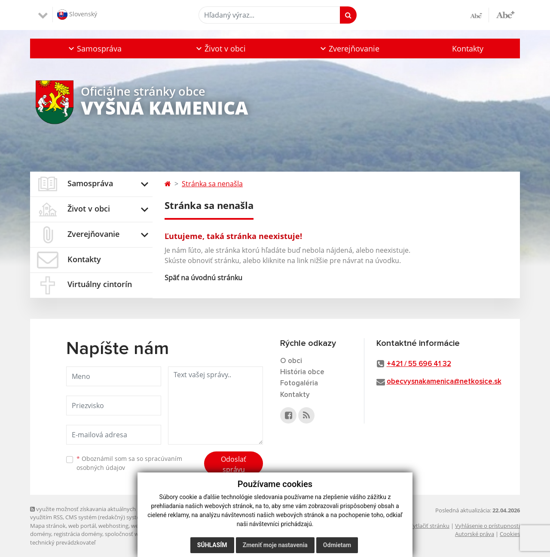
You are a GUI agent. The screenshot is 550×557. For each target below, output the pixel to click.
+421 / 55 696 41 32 (419, 364)
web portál (82, 526)
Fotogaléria (299, 383)
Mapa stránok (48, 526)
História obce (302, 372)
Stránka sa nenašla (212, 183)
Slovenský (77, 14)
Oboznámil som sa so (129, 463)
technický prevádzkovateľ (62, 542)
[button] (94, 48)
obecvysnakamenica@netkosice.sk (444, 381)
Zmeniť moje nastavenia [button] (275, 545)
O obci (291, 361)
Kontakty (467, 48)
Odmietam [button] (337, 545)
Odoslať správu (233, 464)
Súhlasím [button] (212, 545)
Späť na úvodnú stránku (203, 277)
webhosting (113, 526)
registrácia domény (78, 534)
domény (40, 534)
